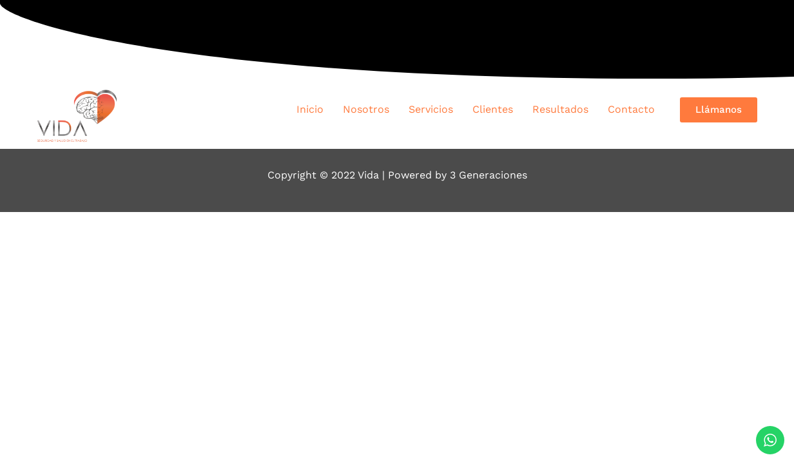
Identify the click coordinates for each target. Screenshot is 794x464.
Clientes (492, 109)
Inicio (310, 109)
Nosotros (366, 109)
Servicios (431, 109)
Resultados (560, 109)
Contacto (631, 109)
